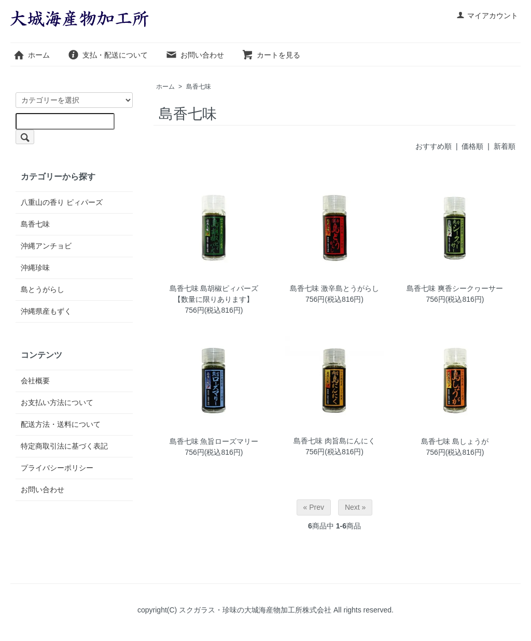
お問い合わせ (194, 55)
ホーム (31, 55)
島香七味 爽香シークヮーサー (455, 288)
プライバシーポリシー (57, 468)
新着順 (504, 146)
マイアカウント (487, 15)
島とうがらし (42, 289)
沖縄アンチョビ (46, 246)
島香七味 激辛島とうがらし (334, 288)
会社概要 (35, 381)
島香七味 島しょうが (454, 441)
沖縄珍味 (35, 267)
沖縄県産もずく (46, 311)
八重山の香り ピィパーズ (62, 202)
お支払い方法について (57, 402)
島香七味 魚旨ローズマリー (214, 441)
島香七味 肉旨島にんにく (334, 441)
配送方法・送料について (61, 424)
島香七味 (198, 86)
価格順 (472, 146)
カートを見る (271, 55)
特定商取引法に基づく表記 (64, 446)
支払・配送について (107, 55)
